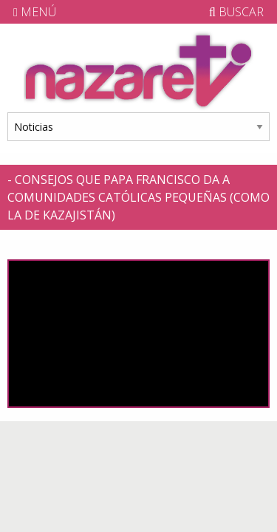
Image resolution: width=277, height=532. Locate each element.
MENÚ (34, 12)
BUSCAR (236, 12)
